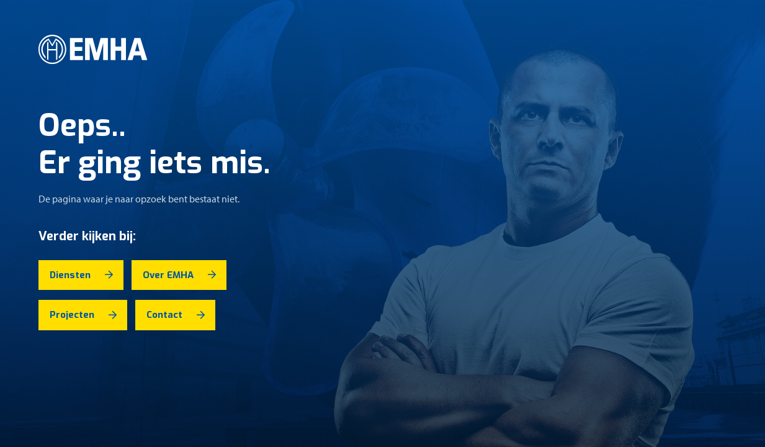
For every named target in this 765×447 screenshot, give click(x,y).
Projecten (72, 315)
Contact (164, 315)
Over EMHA (168, 275)
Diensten (70, 275)
